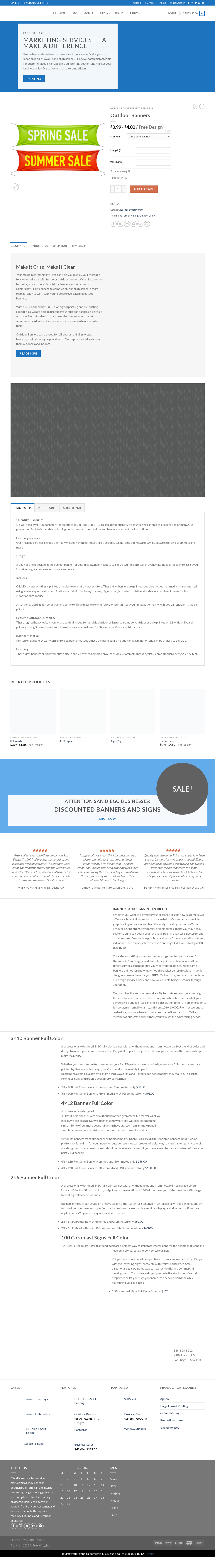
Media (105, 13)
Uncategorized (169, 1427)
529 (165, 1291)
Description (19, 245)
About (163, 2)
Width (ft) (116, 162)
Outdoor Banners (148, 215)
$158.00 (141, 1161)
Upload (137, 2)
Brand (120, 13)
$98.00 (140, 1087)
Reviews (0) (79, 245)
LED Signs (66, 741)
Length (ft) (116, 150)
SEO (76, 13)
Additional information (50, 245)
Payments (150, 2)
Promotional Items (172, 1420)
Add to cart (144, 189)
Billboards (16, 741)
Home (114, 108)
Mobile (90, 13)
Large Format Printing (137, 108)
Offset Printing (170, 1413)
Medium (115, 136)
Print (135, 13)
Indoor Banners (169, 741)
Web (64, 13)
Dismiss (149, 1553)
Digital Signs (117, 741)
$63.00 (138, 1221)
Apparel (165, 1399)
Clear (168, 131)
